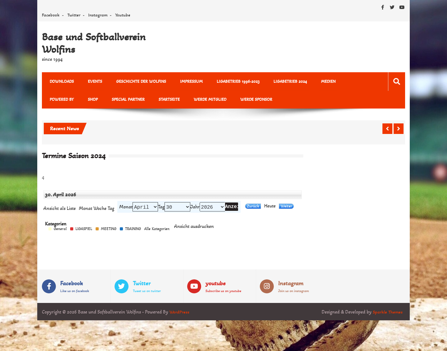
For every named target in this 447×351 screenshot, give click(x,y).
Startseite (122, 100)
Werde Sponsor (203, 100)
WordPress (179, 315)
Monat (85, 210)
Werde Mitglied (160, 100)
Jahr (195, 208)
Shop (53, 100)
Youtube (122, 15)
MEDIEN (306, 81)
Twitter (73, 15)
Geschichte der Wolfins (133, 81)
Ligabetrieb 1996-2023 (222, 81)
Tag (161, 208)
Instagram (97, 15)
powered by (336, 81)
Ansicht (194, 229)
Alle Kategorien (156, 231)
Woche (99, 210)
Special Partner (85, 100)
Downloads (60, 81)
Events (90, 81)
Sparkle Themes (387, 315)
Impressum (179, 81)
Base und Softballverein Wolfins (94, 43)
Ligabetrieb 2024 (271, 81)
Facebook (51, 15)
